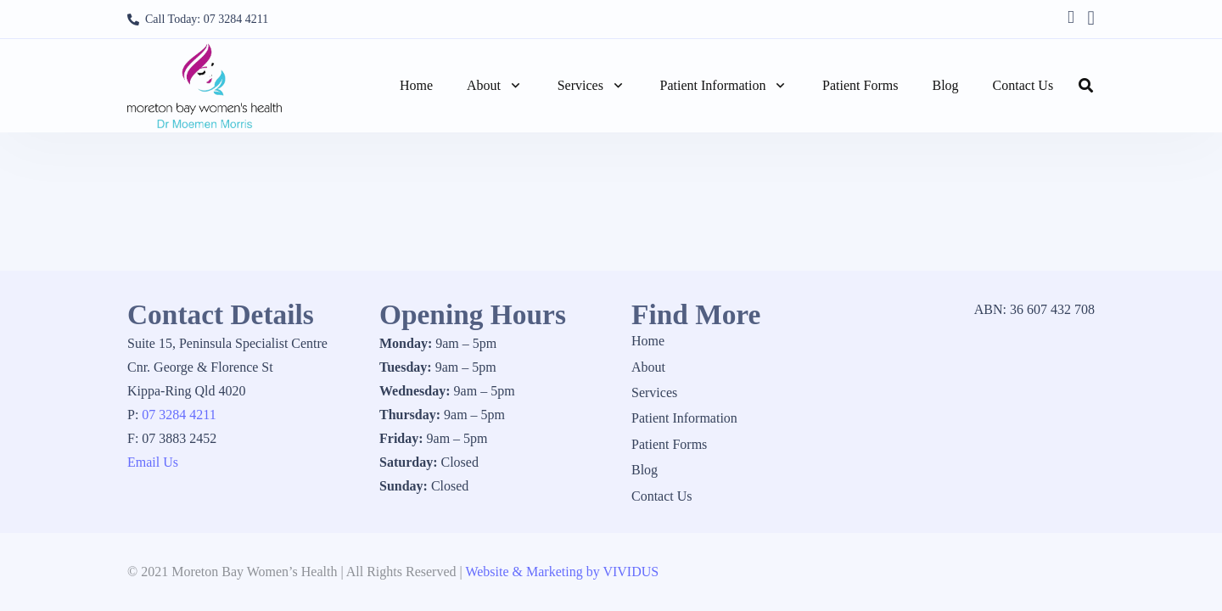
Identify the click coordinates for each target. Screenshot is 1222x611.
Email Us (152, 462)
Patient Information (684, 418)
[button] (512, 85)
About (648, 367)
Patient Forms (669, 444)
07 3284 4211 (179, 414)
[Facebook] (1071, 17)
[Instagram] (1091, 18)
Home (647, 341)
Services (654, 392)
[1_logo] (204, 85)
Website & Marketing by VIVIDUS (562, 571)
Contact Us (661, 496)
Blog (644, 469)
